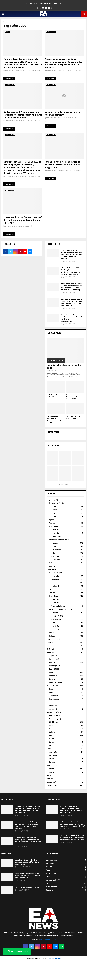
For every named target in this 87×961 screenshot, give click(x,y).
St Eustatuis (51, 646)
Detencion (53, 755)
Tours (51, 702)
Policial (52, 662)
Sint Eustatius (56, 556)
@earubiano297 (65, 484)
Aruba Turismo (52, 686)
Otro (50, 745)
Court (53, 513)
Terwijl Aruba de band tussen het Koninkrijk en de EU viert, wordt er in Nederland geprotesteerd (71, 318)
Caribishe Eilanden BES (57, 609)
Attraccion (53, 706)
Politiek (52, 636)
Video (49, 775)
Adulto (51, 772)
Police (51, 563)
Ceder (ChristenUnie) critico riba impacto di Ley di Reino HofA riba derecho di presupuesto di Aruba (72, 837)
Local (54, 32)
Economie (55, 579)
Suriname (52, 742)
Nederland (55, 629)
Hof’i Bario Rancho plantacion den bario (64, 366)
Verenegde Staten (58, 606)
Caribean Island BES (56, 540)
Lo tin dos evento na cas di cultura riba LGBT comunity (62, 113)
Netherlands (56, 559)
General (52, 689)
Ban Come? (51, 779)
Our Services (45, 3)
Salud (51, 659)
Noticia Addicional (56, 682)
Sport (51, 589)
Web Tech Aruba (54, 958)
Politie (51, 632)
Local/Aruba (53, 503)
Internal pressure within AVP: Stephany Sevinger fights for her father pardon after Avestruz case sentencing (71, 286)
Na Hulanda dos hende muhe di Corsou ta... (55, 396)
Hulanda (52, 735)
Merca (51, 739)
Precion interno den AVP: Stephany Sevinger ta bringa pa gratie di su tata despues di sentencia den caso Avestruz (71, 254)
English (49, 500)
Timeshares (53, 696)
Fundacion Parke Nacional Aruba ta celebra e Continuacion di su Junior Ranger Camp (62, 165)
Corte (51, 672)
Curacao (54, 543)
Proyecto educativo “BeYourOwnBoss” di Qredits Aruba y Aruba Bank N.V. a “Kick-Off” (22, 220)
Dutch (49, 569)
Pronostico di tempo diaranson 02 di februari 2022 (73, 397)
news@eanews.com (48, 940)
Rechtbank (55, 586)
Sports (51, 520)
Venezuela (55, 530)
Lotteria (52, 679)
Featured (48, 32)
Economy (54, 510)
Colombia (55, 533)
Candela (52, 762)
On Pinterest (53, 445)
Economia (53, 676)
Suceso (50, 749)
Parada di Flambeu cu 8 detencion (27, 887)
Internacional (52, 712)
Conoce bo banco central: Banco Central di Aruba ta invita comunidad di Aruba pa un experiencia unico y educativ (63, 63)
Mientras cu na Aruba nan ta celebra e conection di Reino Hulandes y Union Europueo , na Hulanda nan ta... (72, 302)
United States (56, 536)
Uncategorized (52, 785)
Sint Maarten (56, 550)
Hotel (51, 692)
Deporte (50, 642)
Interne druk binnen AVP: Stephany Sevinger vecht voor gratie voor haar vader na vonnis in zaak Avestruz (72, 271)
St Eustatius (51, 649)
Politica (7, 32)
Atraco (51, 759)
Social (53, 516)
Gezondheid (56, 576)
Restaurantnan (54, 699)
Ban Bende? (51, 782)
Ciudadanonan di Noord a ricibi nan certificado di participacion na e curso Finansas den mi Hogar (22, 115)
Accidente (53, 752)
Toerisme (52, 593)
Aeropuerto (53, 709)
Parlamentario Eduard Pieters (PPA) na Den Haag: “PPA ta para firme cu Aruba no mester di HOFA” (72, 824)
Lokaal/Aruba (54, 573)
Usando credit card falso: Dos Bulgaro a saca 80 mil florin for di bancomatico (27, 862)
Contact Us (57, 3)
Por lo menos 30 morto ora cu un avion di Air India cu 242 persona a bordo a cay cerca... (27, 875)
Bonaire (54, 546)
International (54, 526)
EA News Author (10, 70)
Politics (52, 566)
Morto (49, 765)
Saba (53, 553)
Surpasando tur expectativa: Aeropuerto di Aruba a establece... (55, 419)
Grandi (51, 769)
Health (53, 506)
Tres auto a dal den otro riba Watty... (73, 417)
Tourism (52, 523)
